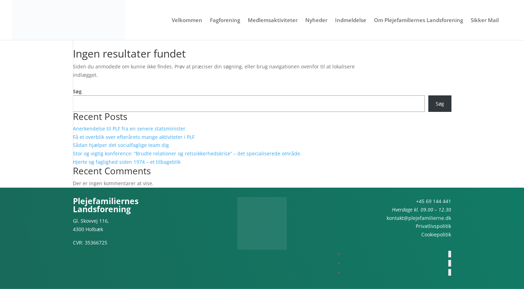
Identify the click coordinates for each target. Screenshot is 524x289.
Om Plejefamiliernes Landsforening (418, 20)
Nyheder (316, 20)
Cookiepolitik (436, 234)
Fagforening (225, 20)
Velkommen (187, 20)
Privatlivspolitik (433, 226)
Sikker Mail (485, 20)
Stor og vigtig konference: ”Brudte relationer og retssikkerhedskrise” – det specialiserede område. (187, 153)
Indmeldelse (350, 20)
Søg (77, 91)
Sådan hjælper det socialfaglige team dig (121, 145)
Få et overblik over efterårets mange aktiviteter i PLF (134, 137)
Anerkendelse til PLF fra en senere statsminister (129, 128)
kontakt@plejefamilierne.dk (419, 218)
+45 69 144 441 (433, 201)
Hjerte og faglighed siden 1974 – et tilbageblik (127, 162)
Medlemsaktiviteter (273, 20)
